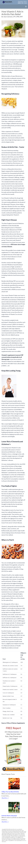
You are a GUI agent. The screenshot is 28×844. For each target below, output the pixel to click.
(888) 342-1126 (22, 3)
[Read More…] (5, 798)
